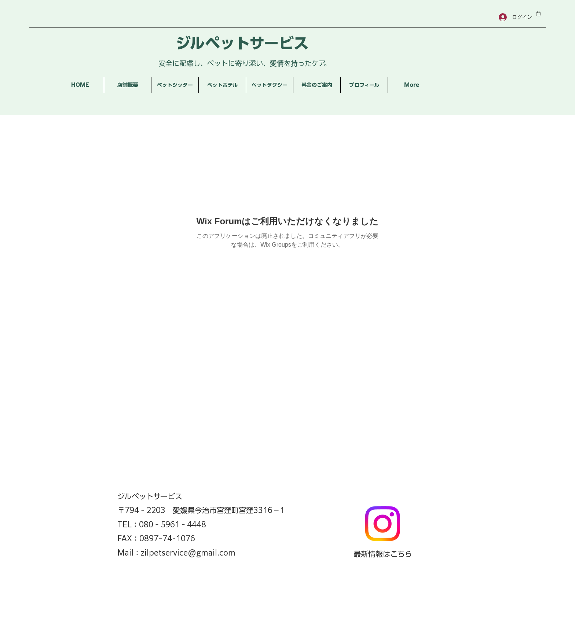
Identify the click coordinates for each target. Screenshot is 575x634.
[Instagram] (382, 523)
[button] (538, 13)
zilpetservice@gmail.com (188, 552)
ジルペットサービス (242, 43)
